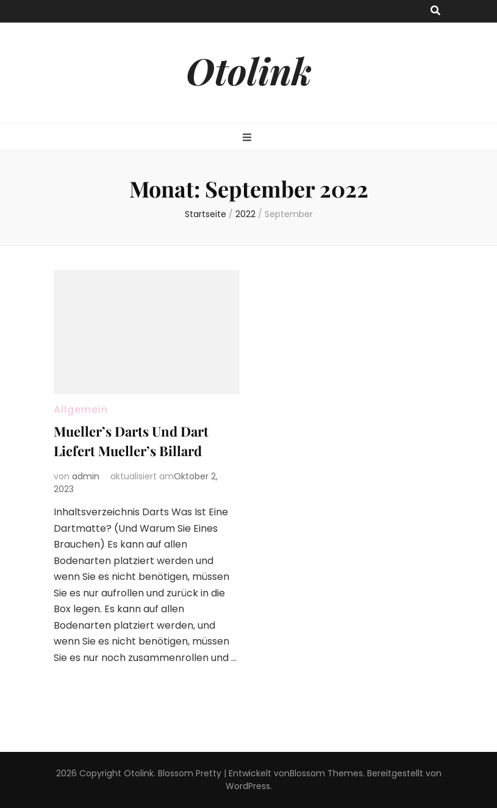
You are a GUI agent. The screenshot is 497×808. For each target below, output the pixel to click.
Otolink (249, 70)
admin (85, 476)
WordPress (248, 786)
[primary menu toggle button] (248, 138)
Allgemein (81, 409)
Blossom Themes (326, 773)
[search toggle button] (435, 11)
